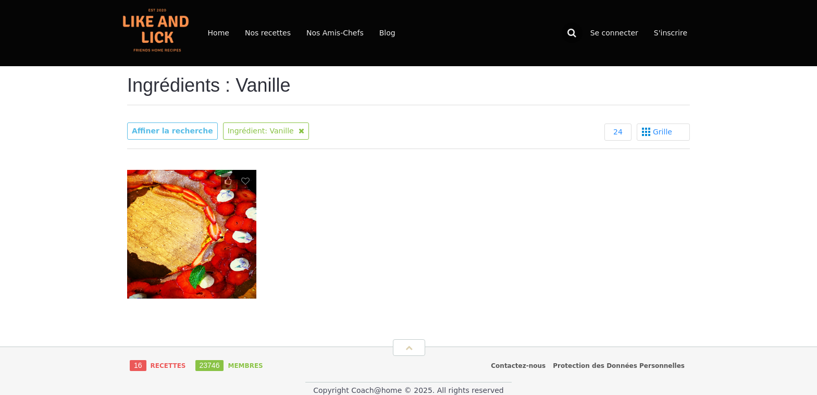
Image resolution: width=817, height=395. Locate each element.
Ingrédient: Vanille (266, 131)
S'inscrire (670, 33)
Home (218, 33)
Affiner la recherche (172, 131)
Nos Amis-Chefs (335, 33)
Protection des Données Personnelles (619, 365)
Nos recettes (268, 33)
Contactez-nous (518, 365)
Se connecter (614, 33)
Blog (387, 33)
